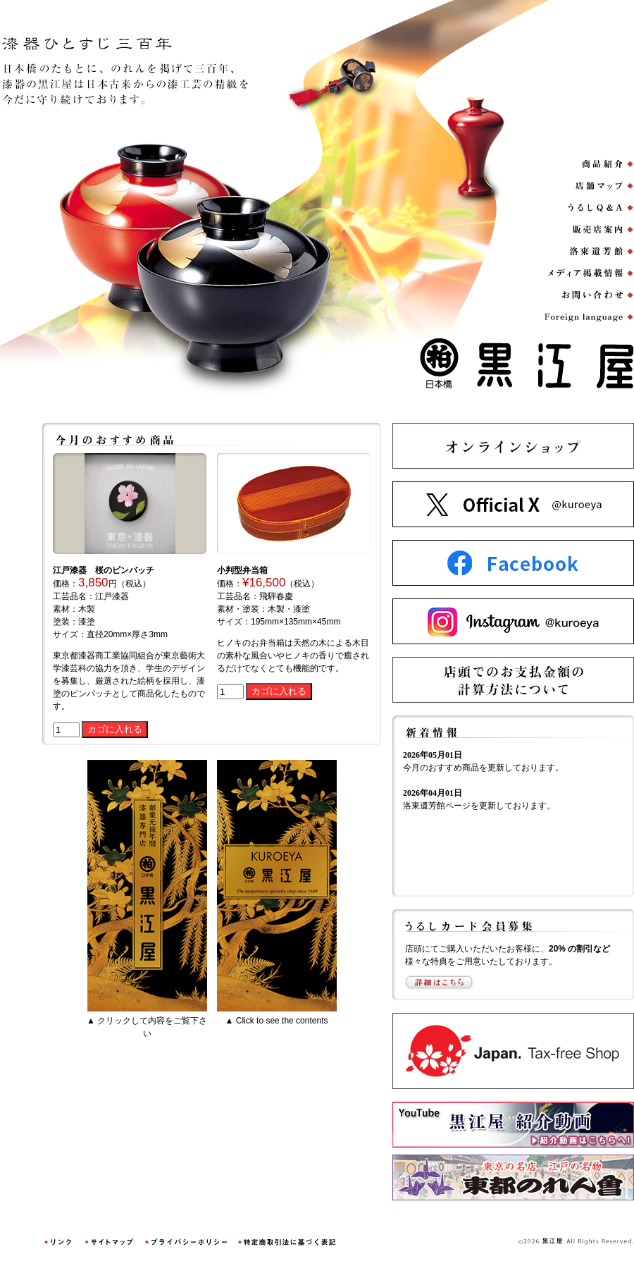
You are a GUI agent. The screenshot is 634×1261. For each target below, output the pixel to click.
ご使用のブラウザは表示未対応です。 (512, 819)
